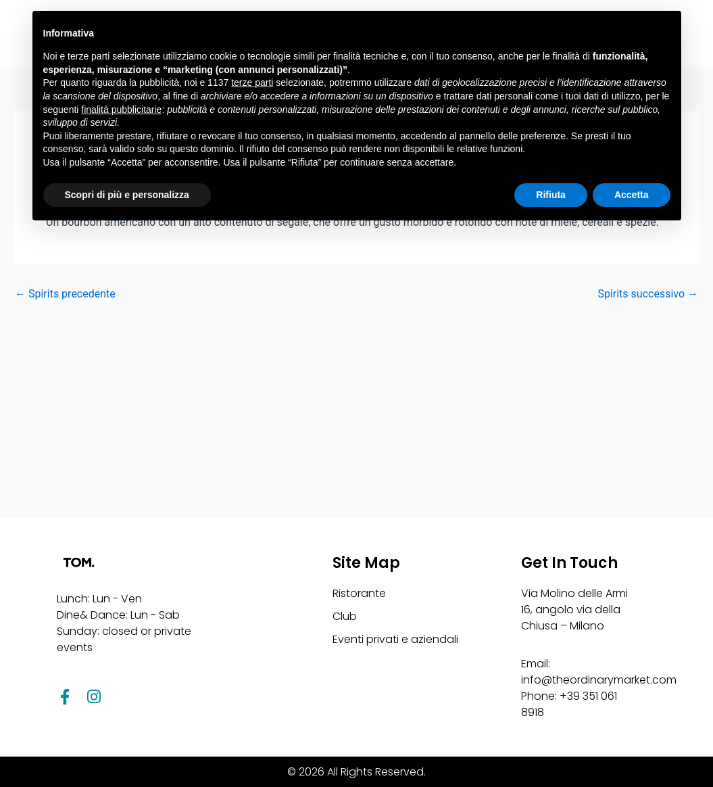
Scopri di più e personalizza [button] (127, 194)
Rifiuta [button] (551, 194)
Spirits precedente (65, 294)
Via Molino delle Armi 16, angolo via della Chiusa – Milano (574, 610)
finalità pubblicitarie (121, 109)
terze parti (252, 82)
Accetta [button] (631, 194)
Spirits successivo (647, 294)
